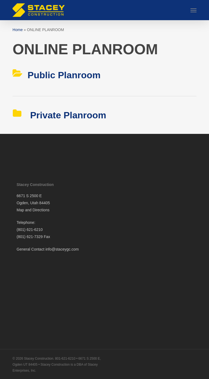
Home (18, 30)
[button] (193, 10)
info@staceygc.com (62, 249)
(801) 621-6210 (30, 229)
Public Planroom (63, 75)
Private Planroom (66, 115)
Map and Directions (33, 210)
